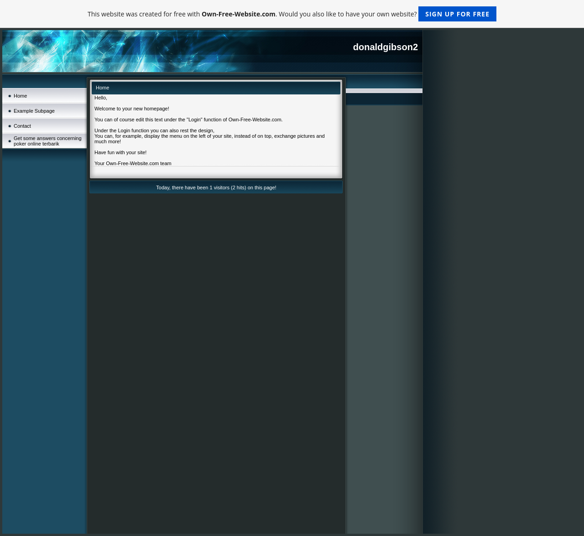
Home (20, 96)
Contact (22, 126)
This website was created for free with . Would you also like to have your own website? (292, 13)
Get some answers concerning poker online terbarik (48, 140)
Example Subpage (34, 111)
